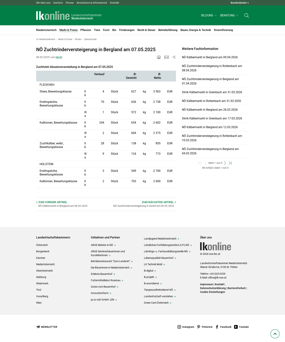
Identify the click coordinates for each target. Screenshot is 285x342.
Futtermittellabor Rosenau (106, 280)
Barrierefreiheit (237, 288)
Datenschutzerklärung (213, 288)
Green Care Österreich (156, 302)
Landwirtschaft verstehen (158, 296)
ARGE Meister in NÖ (102, 245)
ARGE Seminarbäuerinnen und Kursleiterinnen (108, 253)
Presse (70, 2)
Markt (59, 57)
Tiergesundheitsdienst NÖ (158, 289)
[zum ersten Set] (200, 163)
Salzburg (41, 277)
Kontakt (114, 2)
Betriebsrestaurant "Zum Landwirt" (110, 261)
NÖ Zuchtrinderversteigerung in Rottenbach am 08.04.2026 (212, 68)
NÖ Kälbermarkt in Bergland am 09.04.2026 (210, 57)
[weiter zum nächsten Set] (225, 163)
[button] (209, 15)
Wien (39, 302)
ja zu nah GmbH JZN (102, 299)
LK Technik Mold (153, 264)
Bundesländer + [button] (240, 2)
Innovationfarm (100, 293)
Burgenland (42, 251)
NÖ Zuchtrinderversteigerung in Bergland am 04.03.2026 (210, 151)
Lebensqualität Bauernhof (158, 257)
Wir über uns (43, 2)
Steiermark (42, 283)
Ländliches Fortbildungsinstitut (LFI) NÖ (166, 245)
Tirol (38, 289)
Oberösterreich (44, 270)
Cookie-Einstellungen (212, 291)
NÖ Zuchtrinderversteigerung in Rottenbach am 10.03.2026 (212, 138)
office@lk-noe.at (217, 277)
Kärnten (40, 257)
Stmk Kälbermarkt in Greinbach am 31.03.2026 (212, 92)
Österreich (42, 245)
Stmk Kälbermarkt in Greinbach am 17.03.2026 (212, 118)
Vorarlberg (42, 296)
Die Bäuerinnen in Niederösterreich (110, 267)
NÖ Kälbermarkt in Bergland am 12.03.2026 (210, 127)
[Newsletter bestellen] (46, 327)
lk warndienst (151, 283)
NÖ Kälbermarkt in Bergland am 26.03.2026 (210, 109)
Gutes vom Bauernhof (103, 286)
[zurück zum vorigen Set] (205, 163)
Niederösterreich (45, 264)
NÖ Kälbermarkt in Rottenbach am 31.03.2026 (211, 101)
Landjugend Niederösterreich (160, 238)
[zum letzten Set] (230, 163)
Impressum (206, 284)
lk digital (148, 270)
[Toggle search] (246, 15)
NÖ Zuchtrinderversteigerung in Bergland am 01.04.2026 (210, 81)
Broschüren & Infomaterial (92, 2)
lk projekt (149, 277)
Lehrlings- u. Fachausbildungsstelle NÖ (166, 251)
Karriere (58, 2)
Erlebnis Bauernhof (101, 273)
